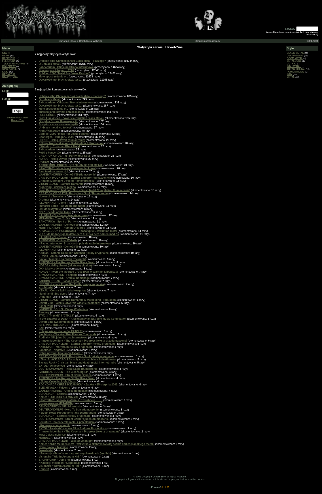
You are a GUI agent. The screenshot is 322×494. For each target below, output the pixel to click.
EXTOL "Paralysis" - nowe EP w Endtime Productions (73, 428)
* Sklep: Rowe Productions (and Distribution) (67, 412)
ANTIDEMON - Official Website (58, 240)
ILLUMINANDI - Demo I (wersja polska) (63, 215)
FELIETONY (9, 61)
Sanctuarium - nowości (54, 171)
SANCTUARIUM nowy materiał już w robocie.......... (70, 400)
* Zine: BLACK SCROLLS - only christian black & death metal (77, 359)
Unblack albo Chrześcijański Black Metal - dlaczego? (72, 60)
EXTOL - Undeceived (52, 365)
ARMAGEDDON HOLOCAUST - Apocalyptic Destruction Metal (78, 231)
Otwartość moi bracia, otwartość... (60, 79)
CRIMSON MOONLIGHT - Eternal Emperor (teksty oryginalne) (77, 343)
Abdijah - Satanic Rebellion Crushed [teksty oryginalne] (74, 252)
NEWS (5, 55)
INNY (289, 74)
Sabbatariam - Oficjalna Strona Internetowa (66, 67)
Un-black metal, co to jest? (56, 127)
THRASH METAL (296, 69)
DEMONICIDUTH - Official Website (60, 406)
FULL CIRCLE (47, 115)
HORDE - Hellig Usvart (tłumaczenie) (62, 140)
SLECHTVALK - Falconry (54, 387)
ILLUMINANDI (47, 249)
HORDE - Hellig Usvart (53, 158)
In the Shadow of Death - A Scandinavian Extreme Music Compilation (83, 318)
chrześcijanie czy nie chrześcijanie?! (62, 111)
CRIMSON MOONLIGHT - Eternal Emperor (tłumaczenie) (74, 177)
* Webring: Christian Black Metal (59, 146)
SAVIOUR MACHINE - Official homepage (64, 278)
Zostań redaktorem (17, 119)
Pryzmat (44, 162)
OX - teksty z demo (51, 268)
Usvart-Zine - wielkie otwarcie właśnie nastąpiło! (69, 303)
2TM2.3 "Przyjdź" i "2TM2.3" (56, 315)
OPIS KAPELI (9, 69)
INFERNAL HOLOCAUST (54, 325)
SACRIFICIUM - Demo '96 (54, 459)
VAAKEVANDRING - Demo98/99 (58, 224)
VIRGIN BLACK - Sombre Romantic (61, 184)
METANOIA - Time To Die (54, 218)
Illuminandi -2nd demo (53, 293)
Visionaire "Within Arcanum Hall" (60, 456)
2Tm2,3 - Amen (48, 256)
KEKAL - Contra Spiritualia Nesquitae (62, 290)
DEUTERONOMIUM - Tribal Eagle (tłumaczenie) (68, 368)
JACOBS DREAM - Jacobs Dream (60, 281)
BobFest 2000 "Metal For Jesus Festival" (64, 73)
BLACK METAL (295, 52)
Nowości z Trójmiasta (52, 196)
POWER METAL (295, 71)
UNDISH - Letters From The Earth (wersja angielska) (72, 284)
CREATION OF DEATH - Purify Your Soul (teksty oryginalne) (76, 356)
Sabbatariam (47, 149)
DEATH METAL (295, 55)
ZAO (41, 328)
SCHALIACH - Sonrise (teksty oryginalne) (65, 415)
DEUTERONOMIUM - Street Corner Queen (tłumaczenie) (74, 419)
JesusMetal (46, 450)
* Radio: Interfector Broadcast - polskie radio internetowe (75, 243)
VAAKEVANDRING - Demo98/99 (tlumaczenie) (67, 174)
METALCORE (294, 61)
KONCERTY (9, 66)
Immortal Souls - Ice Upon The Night (62, 205)
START (6, 52)
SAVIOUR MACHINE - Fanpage (58, 274)
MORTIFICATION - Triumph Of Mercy (62, 227)
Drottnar (44, 199)
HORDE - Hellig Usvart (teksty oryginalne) (65, 265)
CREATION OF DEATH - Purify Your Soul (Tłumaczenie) (73, 193)
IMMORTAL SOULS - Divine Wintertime (63, 309)
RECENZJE (8, 58)
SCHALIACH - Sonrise (53, 394)
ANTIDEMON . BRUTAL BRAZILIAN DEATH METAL (71, 165)
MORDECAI (46, 437)
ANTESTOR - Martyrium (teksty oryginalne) (66, 347)
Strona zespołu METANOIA (56, 403)
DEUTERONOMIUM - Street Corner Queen (65, 375)
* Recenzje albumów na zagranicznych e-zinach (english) (75, 453)
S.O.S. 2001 (46, 306)
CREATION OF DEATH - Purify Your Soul (64, 155)
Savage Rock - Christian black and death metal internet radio (77, 362)
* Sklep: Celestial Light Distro (57, 381)
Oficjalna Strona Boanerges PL (58, 121)
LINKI (5, 71)
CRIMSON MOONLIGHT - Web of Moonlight (66, 441)
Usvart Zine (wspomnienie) (56, 321)
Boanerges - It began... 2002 (56, 70)
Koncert (44, 469)
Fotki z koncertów (50, 152)
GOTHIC (291, 63)
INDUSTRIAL (294, 66)
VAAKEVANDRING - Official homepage (63, 390)
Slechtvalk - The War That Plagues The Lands (67, 334)
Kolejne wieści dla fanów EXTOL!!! (61, 331)
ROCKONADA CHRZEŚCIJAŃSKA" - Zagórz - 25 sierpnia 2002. (78, 384)
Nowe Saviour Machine (53, 447)
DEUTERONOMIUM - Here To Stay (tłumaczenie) (69, 409)
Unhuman (45, 296)
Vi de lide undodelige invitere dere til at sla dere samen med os (79, 234)
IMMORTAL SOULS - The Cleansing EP (63, 372)
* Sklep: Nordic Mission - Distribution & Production (71, 143)
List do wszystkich (50, 209)
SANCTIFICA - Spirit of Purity (57, 221)
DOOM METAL (295, 58)
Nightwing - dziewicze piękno (57, 187)
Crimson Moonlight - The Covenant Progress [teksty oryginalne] (79, 431)
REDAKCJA (8, 74)
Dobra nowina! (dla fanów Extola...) (61, 353)
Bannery (44, 312)
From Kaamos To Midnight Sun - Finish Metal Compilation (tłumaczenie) (84, 190)
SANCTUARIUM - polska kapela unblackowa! (67, 168)
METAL (291, 77)
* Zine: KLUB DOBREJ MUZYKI (58, 397)
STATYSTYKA (10, 77)
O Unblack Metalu (50, 64)
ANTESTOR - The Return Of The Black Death (67, 262)
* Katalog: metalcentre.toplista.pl (59, 462)
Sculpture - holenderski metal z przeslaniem (67, 422)
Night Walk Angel (50, 130)
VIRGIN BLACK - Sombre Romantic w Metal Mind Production (77, 300)
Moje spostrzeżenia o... (53, 76)
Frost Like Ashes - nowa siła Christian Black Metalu (71, 118)
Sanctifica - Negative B (53, 350)
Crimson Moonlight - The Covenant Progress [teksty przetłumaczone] (83, 340)
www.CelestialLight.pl (52, 434)
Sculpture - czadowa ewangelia (58, 124)
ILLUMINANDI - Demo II (53, 202)
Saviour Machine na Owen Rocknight (62, 259)
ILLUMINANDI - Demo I (53, 237)
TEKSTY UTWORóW (13, 63)
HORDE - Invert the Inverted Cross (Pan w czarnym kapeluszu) (78, 271)
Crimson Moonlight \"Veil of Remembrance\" (67, 180)
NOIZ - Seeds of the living (55, 212)
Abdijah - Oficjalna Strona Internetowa (63, 337)
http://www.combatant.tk (54, 425)
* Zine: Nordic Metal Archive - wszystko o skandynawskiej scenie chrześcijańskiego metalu (97, 444)
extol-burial (46, 287)
